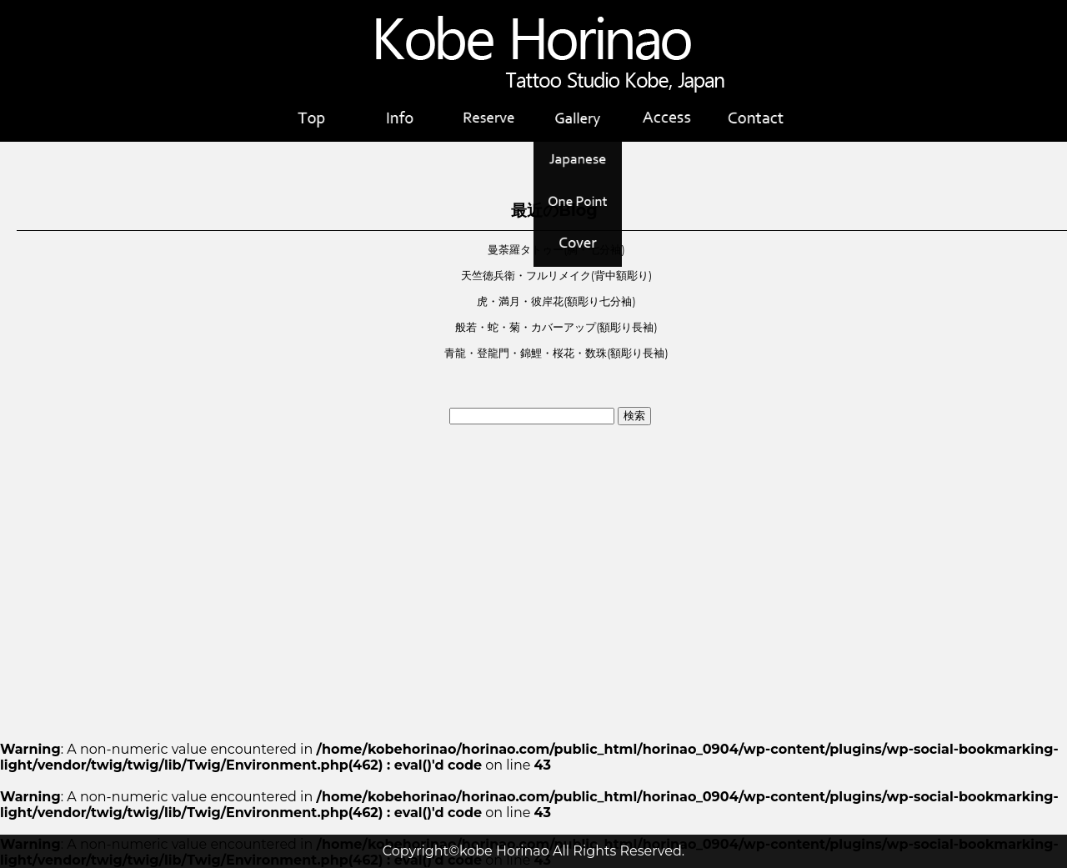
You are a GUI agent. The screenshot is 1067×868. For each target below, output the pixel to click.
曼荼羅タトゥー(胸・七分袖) (556, 249)
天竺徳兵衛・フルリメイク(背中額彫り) (556, 275)
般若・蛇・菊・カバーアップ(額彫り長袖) (556, 327)
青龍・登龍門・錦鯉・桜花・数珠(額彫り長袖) (556, 353)
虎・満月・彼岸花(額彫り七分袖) (556, 301)
